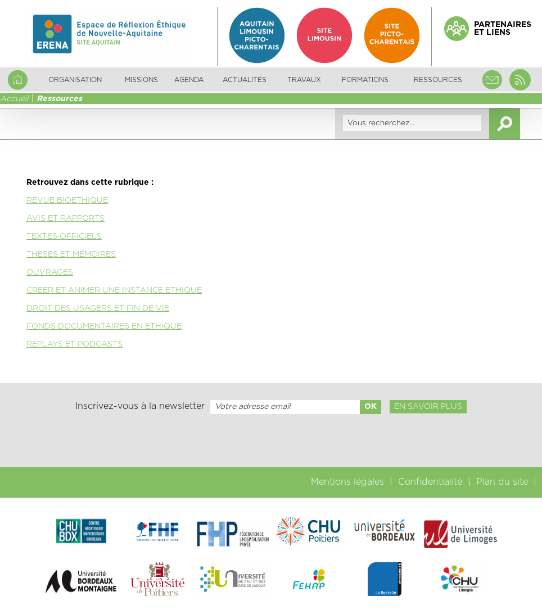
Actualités (245, 79)
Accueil (14, 99)
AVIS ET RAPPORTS (65, 218)
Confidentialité (430, 481)
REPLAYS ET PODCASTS (74, 344)
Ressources (59, 99)
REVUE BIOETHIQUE (67, 200)
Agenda (189, 79)
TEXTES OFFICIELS (64, 236)
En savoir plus (428, 407)
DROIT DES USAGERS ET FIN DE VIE (97, 308)
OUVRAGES (49, 272)
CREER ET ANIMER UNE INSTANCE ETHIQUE (114, 290)
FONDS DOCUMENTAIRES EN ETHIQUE (104, 326)
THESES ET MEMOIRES (71, 254)
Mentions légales (347, 481)
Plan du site (502, 481)
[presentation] (271, 440)
